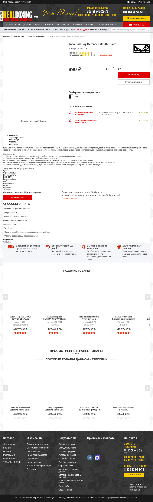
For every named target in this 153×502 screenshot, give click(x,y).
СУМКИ (62, 30)
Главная (9, 24)
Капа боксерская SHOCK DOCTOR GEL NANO (20, 318)
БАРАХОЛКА (9, 459)
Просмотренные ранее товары (76, 351)
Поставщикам (62, 24)
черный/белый (10, 173)
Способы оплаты (66, 459)
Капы (51, 36)
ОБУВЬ (30, 30)
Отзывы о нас (65, 490)
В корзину (133, 75)
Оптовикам (77, 24)
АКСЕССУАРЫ (51, 30)
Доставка (28, 24)
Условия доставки (67, 455)
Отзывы (89, 24)
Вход (133, 2)
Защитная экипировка (36, 36)
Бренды (104, 30)
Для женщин (9, 444)
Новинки (94, 30)
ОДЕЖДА (22, 30)
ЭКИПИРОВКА (10, 30)
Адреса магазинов (107, 24)
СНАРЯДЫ (39, 30)
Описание (13, 136)
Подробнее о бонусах (70, 199)
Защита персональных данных (69, 470)
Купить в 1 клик (133, 82)
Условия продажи (66, 451)
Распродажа (82, 30)
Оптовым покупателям (38, 448)
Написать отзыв (105, 55)
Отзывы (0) (14, 140)
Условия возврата (67, 462)
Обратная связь (66, 466)
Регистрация (144, 2)
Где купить (32, 469)
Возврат (49, 24)
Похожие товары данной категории (76, 359)
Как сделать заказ (67, 448)
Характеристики (16, 138)
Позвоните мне (136, 18)
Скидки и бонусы (66, 444)
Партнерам (32, 459)
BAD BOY (7, 177)
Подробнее (8, 240)
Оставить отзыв (17, 198)
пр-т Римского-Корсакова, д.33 (138, 489)
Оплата (38, 24)
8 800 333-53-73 (133, 12)
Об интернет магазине (37, 444)
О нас (18, 24)
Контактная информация (39, 466)
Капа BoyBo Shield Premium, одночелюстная (123, 318)
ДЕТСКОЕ (70, 30)
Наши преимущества (37, 455)
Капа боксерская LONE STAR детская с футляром (89, 318)
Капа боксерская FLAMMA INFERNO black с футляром (54, 318)
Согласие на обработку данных (69, 476)
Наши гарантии (34, 462)
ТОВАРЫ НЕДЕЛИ (12, 462)
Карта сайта (64, 486)
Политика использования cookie (70, 482)
